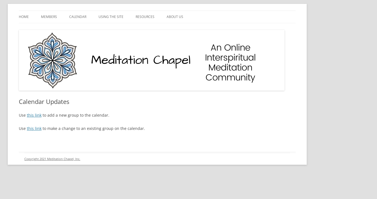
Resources (145, 16)
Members (49, 16)
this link (34, 115)
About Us (175, 16)
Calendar (77, 16)
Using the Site (111, 16)
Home (24, 16)
